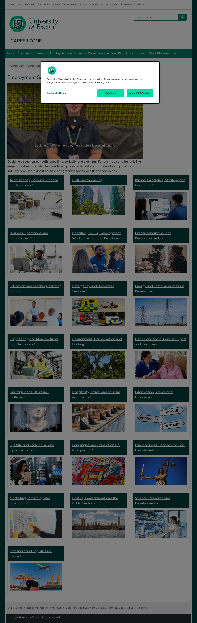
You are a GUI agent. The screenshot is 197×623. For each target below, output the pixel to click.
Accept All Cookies (139, 93)
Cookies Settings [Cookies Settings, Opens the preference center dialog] (56, 93)
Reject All (110, 93)
